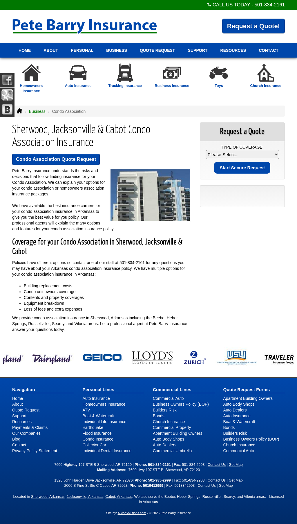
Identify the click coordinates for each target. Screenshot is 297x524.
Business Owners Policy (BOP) (181, 404)
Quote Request (25, 410)
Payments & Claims (30, 427)
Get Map (235, 465)
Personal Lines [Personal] (99, 389)
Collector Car (94, 445)
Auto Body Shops (168, 439)
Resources (22, 421)
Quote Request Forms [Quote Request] (246, 389)
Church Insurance (169, 421)
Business (37, 111)
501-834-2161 (269, 5)
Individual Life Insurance (104, 421)
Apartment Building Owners (177, 433)
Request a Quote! (253, 26)
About (17, 404)
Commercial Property (172, 427)
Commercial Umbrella (172, 450)
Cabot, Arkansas (118, 497)
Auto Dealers (164, 445)
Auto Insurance (96, 398)
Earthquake (93, 427)
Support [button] (198, 50)
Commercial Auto (168, 398)
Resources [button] (233, 50)
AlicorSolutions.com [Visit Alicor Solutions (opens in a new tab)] (131, 513)
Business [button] (116, 50)
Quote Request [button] (157, 50)
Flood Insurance (97, 433)
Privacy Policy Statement (34, 450)
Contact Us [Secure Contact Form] (217, 465)
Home (25, 50)
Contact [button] (268, 50)
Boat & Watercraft (99, 416)
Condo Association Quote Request (56, 159)
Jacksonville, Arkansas (85, 497)
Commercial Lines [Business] (172, 389)
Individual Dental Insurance (107, 450)
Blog (16, 439)
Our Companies (26, 433)
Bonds (158, 416)
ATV (86, 410)
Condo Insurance (98, 439)
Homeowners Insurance (104, 404)
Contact (19, 445)
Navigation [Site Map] (23, 389)
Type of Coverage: (242, 147)
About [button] (51, 50)
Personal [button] (82, 50)
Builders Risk (165, 410)
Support (19, 416)
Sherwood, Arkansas (48, 497)
